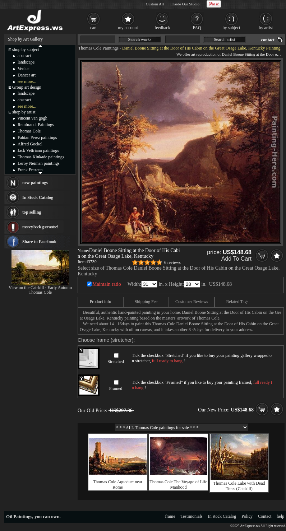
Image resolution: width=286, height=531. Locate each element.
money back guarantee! (40, 226)
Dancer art (27, 75)
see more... (27, 81)
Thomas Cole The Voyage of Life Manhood (178, 484)
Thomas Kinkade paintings (41, 156)
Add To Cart (236, 259)
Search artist (224, 39)
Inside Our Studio (185, 4)
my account (128, 27)
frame (170, 516)
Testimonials (192, 516)
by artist (266, 27)
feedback (162, 27)
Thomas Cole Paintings (98, 48)
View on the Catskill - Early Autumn (40, 287)
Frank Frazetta (30, 169)
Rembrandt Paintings (36, 124)
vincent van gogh (32, 118)
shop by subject (25, 49)
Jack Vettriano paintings (38, 150)
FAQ (197, 27)
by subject (231, 27)
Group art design (26, 87)
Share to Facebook (39, 241)
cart (93, 27)
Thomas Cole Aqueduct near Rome (117, 484)
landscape (26, 62)
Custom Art (155, 4)
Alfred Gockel (30, 143)
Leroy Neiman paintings (39, 163)
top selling (31, 212)
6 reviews (172, 262)
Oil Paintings (19, 516)
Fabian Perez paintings (37, 137)
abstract (24, 55)
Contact (264, 516)
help (280, 516)
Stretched (115, 361)
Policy (247, 516)
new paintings (35, 182)
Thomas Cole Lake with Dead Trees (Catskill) (239, 486)
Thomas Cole (29, 131)
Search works (140, 39)
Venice (23, 68)
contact (268, 39)
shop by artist (24, 112)
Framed (116, 388)
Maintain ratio (106, 284)
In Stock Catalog (37, 197)
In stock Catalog (222, 516)
